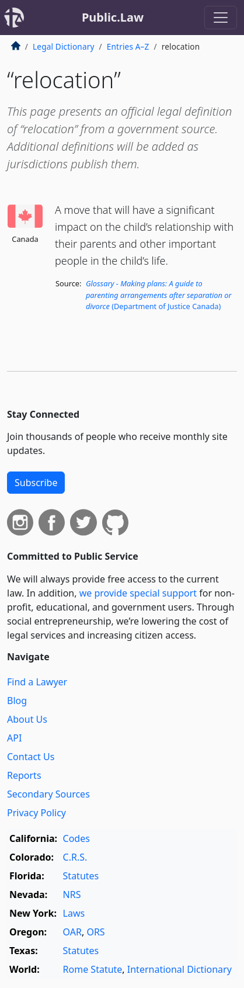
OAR (72, 931)
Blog (17, 700)
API (14, 738)
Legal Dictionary (64, 46)
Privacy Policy (36, 812)
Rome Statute (93, 969)
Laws (74, 913)
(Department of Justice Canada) (159, 294)
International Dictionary (179, 969)
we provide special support (138, 593)
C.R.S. (75, 857)
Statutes (81, 875)
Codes (76, 838)
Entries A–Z (128, 46)
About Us (27, 719)
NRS (72, 894)
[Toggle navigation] (220, 17)
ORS (95, 931)
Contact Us (30, 756)
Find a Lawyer (37, 681)
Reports (24, 775)
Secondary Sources (48, 794)
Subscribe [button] (36, 482)
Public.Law (113, 17)
